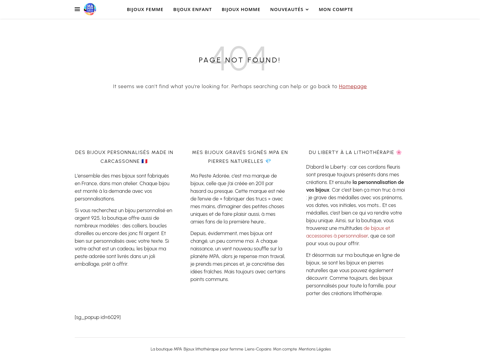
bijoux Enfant (192, 9)
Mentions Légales (314, 349)
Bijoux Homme (241, 9)
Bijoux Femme (145, 9)
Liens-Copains (258, 349)
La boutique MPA (166, 349)
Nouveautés (287, 9)
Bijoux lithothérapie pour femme (213, 349)
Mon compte (336, 9)
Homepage (353, 86)
